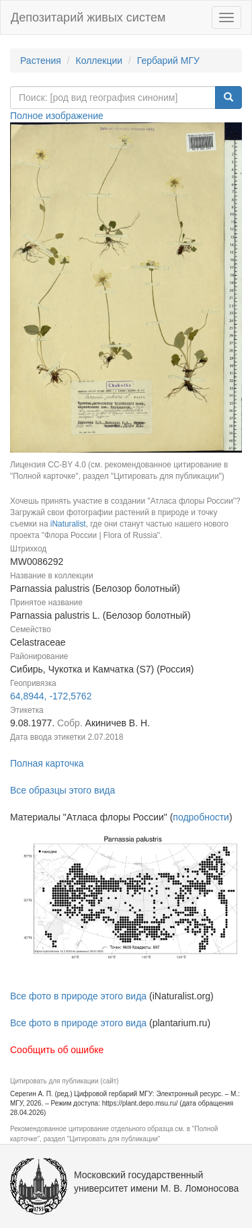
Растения (40, 60)
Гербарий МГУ (168, 60)
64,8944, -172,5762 (50, 696)
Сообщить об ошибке (56, 1049)
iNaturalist (68, 524)
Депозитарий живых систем (88, 17)
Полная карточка (47, 763)
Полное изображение (56, 115)
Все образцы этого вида (62, 790)
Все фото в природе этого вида (78, 996)
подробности (201, 817)
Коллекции (99, 60)
